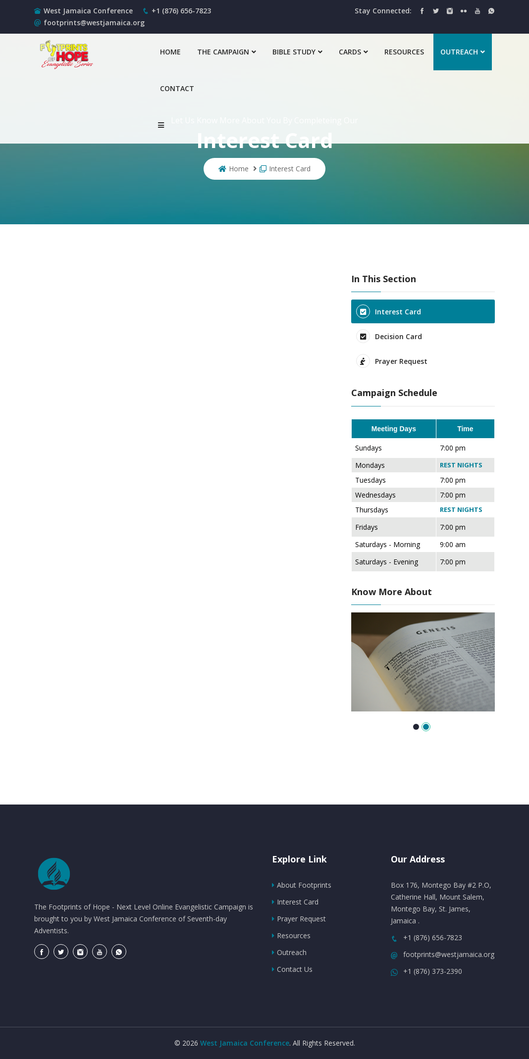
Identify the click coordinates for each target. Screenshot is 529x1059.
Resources (404, 51)
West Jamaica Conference (88, 10)
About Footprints (301, 885)
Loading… (185, 516)
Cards (353, 51)
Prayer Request (391, 361)
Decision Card (389, 336)
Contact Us (292, 969)
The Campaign (226, 51)
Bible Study (297, 51)
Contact (177, 88)
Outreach (462, 51)
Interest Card (285, 168)
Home (170, 51)
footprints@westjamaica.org (89, 22)
